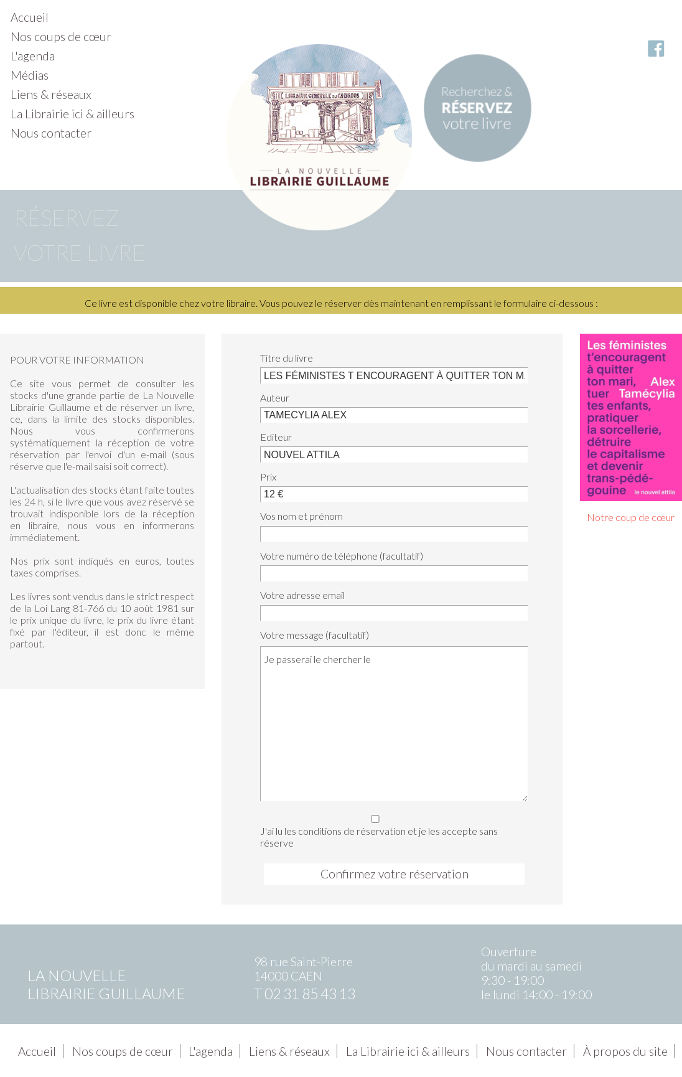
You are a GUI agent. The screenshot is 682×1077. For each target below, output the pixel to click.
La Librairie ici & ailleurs (72, 113)
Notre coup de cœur (631, 517)
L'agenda (33, 56)
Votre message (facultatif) (314, 635)
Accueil (30, 17)
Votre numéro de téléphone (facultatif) (341, 556)
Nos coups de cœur (61, 36)
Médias (30, 75)
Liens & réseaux (51, 94)
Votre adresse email (302, 595)
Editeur (276, 437)
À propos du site (625, 1051)
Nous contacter (51, 133)
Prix (268, 476)
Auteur (274, 397)
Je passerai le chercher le (394, 723)
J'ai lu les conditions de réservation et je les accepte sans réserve (390, 829)
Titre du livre (286, 358)
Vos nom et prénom (301, 516)
